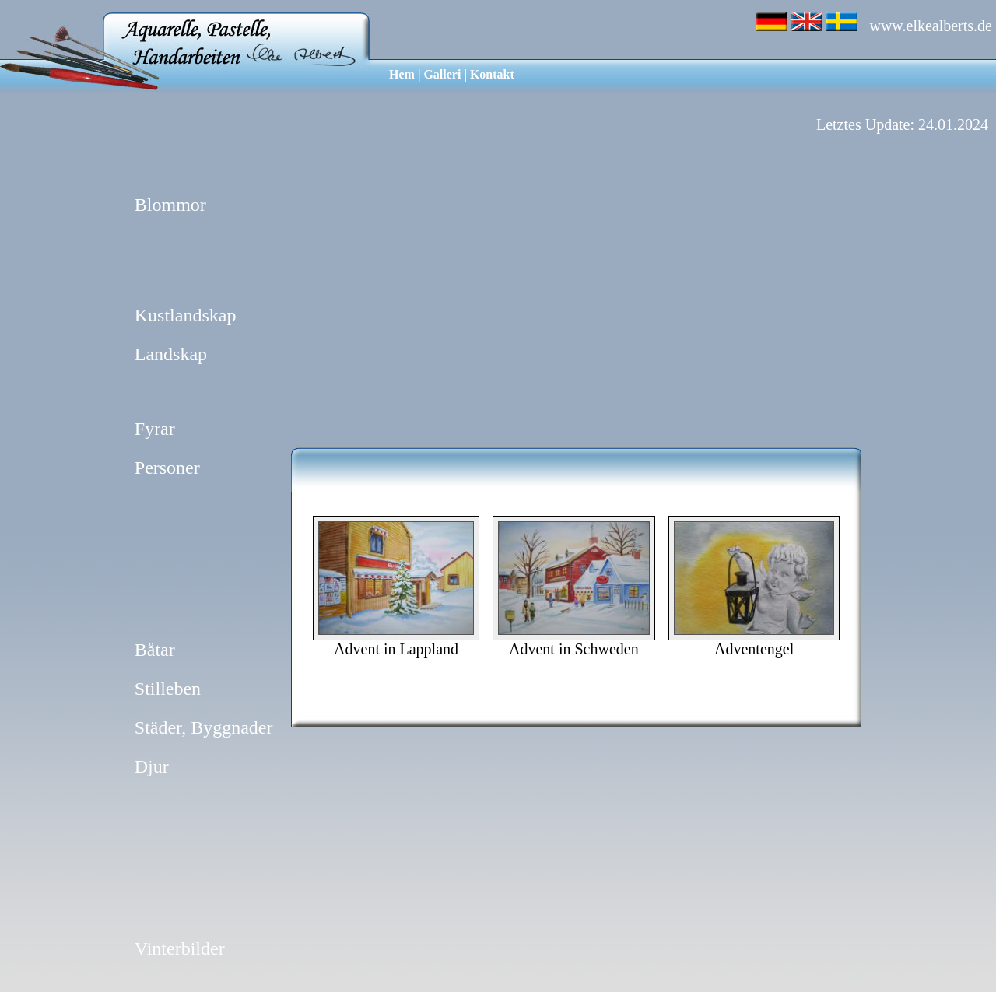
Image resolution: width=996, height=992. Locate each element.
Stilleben (168, 688)
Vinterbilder (180, 948)
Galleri (442, 74)
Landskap (171, 354)
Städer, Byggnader (204, 727)
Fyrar (155, 429)
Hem (402, 74)
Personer (167, 467)
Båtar (155, 650)
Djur (152, 766)
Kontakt (492, 74)
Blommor (170, 205)
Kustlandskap (186, 315)
